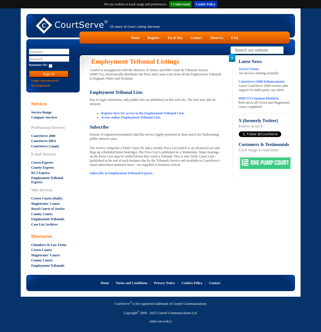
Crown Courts (41, 250)
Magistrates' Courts (45, 204)
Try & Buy (175, 38)
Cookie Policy (205, 4)
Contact (196, 38)
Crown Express (42, 162)
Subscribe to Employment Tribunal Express (121, 173)
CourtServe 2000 (43, 136)
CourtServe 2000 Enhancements (262, 81)
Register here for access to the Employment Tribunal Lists (142, 113)
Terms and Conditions (131, 283)
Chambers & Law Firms (49, 245)
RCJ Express (40, 173)
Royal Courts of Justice (48, 209)
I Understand (180, 4)
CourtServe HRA (43, 141)
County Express (42, 168)
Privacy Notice (164, 283)
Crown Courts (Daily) (47, 198)
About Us (216, 38)
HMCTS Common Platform (259, 98)
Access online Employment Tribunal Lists (131, 117)
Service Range (41, 112)
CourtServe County (45, 146)
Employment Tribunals (48, 219)
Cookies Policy (192, 283)
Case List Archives (44, 224)
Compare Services (44, 117)
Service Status (249, 69)
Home (135, 38)
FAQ (234, 38)
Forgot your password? (45, 80)
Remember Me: (38, 64)
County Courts (42, 214)
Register (153, 38)
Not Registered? (40, 85)
